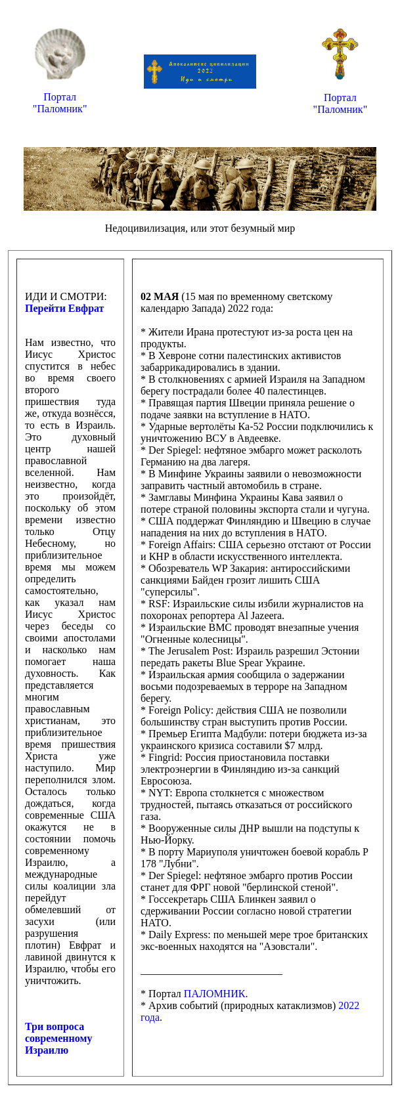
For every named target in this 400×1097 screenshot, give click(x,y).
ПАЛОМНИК (215, 993)
